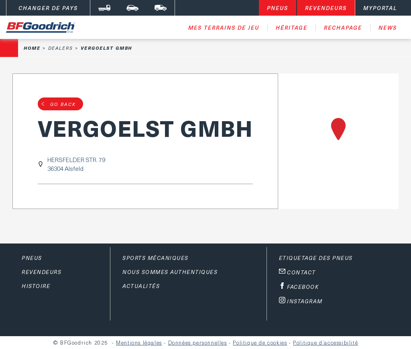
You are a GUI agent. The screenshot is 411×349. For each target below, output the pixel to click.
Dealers (60, 48)
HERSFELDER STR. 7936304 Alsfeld (76, 164)
